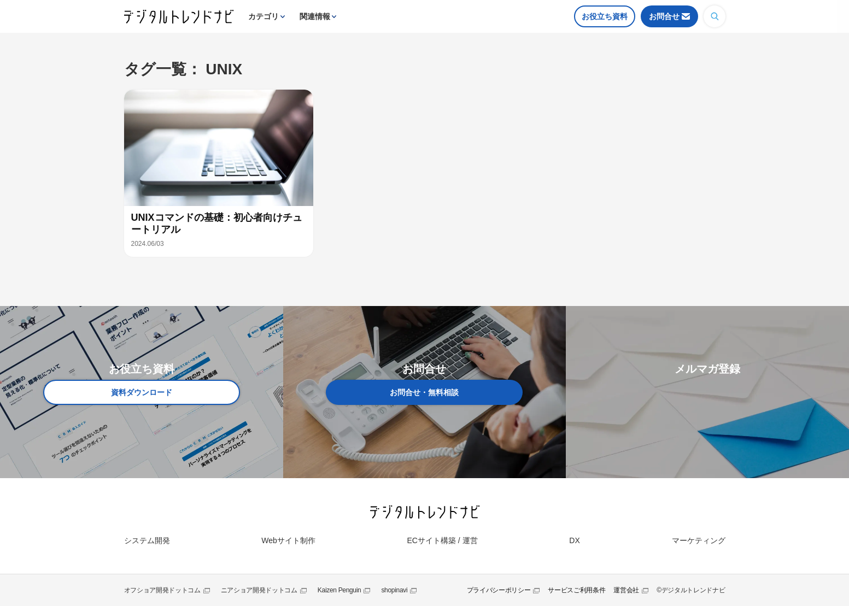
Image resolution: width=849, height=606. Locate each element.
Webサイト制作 (288, 540)
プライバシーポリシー (499, 590)
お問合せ (664, 16)
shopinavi (394, 590)
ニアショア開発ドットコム (259, 590)
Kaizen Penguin (339, 590)
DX (574, 540)
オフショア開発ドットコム (162, 590)
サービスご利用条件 (576, 590)
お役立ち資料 (605, 16)
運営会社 (626, 590)
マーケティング (698, 540)
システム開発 (147, 540)
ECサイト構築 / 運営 (442, 540)
